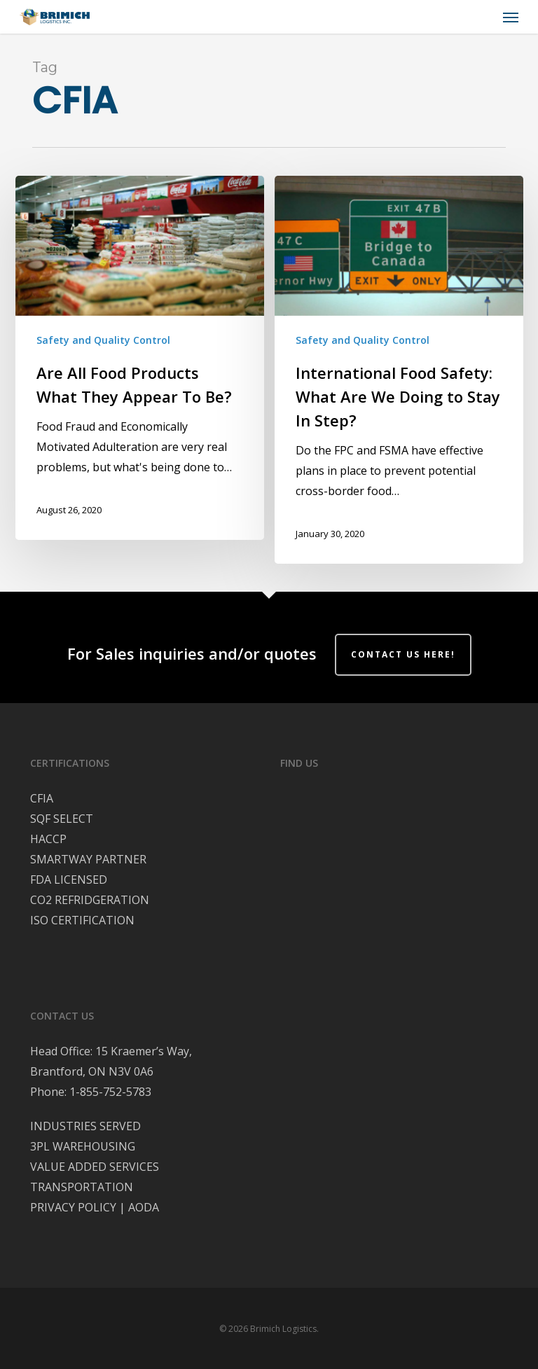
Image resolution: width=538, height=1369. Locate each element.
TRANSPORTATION (81, 1187)
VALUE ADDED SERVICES (94, 1166)
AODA (143, 1207)
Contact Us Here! (403, 654)
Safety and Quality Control (103, 340)
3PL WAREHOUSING (82, 1146)
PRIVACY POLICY (73, 1207)
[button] (510, 17)
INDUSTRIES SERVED (85, 1126)
